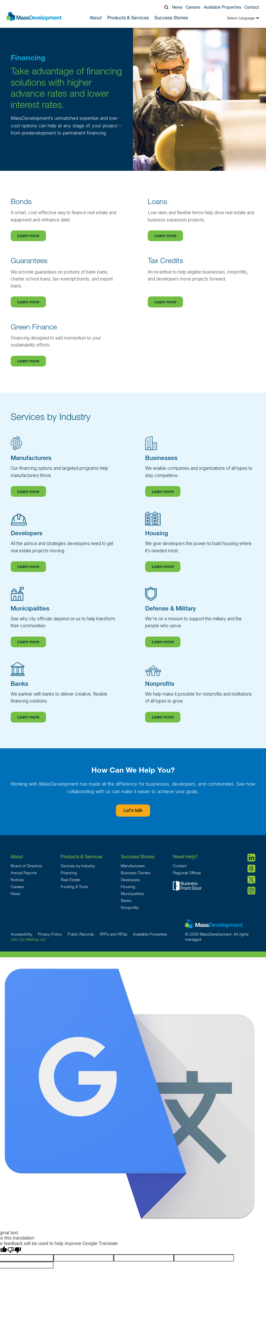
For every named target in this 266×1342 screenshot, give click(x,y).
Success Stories (171, 17)
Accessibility (21, 934)
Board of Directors (26, 866)
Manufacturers (133, 866)
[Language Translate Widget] (234, 18)
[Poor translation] (14, 1250)
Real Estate (70, 879)
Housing (128, 886)
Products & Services (81, 856)
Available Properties (222, 7)
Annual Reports (24, 872)
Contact (251, 7)
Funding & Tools (74, 886)
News (177, 7)
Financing (69, 872)
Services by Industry (78, 866)
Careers (193, 7)
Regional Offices (187, 872)
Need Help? (185, 856)
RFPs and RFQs (113, 934)
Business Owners (136, 872)
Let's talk (133, 811)
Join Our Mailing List (28, 939)
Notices (17, 879)
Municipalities (132, 893)
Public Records (81, 934)
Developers (130, 879)
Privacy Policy (50, 934)
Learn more (28, 236)
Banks (126, 900)
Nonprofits (130, 907)
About (17, 856)
